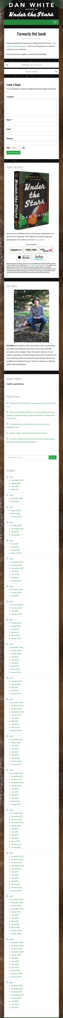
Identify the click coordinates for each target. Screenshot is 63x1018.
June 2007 (15, 1004)
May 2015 (14, 687)
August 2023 (16, 510)
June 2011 (15, 832)
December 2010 (17, 856)
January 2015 (16, 694)
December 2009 (17, 899)
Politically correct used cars (32, 65)
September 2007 (17, 995)
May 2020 (14, 578)
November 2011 (17, 816)
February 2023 (16, 517)
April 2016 (15, 666)
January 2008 (16, 977)
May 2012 (14, 795)
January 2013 (16, 764)
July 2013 (14, 746)
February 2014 (16, 730)
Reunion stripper (31, 71)
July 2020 (14, 571)
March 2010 (15, 884)
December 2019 (17, 590)
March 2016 (15, 669)
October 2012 (16, 779)
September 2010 (17, 866)
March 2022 (15, 535)
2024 (11, 495)
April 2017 (15, 632)
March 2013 (15, 758)
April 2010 (15, 881)
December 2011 (17, 813)
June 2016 (15, 660)
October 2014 (16, 709)
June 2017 (15, 629)
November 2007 (17, 989)
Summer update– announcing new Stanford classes (28, 433)
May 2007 (14, 1007)
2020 (11, 559)
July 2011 (14, 829)
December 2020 (17, 562)
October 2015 (16, 681)
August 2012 (16, 786)
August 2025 (16, 483)
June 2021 (15, 544)
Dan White (38, 39)
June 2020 (15, 574)
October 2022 (16, 525)
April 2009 (15, 924)
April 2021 (15, 547)
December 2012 (17, 773)
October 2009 (16, 906)
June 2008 (15, 961)
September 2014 (17, 712)
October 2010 (16, 862)
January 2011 (16, 847)
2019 (11, 586)
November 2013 (17, 739)
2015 (11, 678)
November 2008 (17, 946)
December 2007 (17, 986)
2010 (11, 853)
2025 (11, 477)
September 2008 (17, 952)
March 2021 (15, 550)
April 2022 (15, 532)
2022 (11, 522)
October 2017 (16, 623)
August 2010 (16, 869)
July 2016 (14, 657)
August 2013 (16, 742)
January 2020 (16, 581)
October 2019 (16, 593)
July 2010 (14, 872)
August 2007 (16, 998)
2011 (11, 810)
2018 (11, 602)
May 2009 (14, 921)
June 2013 (15, 749)
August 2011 (16, 826)
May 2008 (14, 964)
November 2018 (17, 605)
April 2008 (15, 967)
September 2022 (17, 529)
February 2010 (16, 887)
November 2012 (17, 776)
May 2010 (14, 878)
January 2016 (16, 672)
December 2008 (17, 942)
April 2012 (15, 798)
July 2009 (14, 915)
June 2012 (15, 792)
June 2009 (15, 918)
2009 (11, 896)
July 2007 (14, 1001)
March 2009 (15, 927)
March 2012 (15, 801)
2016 (11, 644)
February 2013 (16, 761)
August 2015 (16, 684)
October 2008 (16, 949)
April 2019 (15, 596)
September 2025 (17, 480)
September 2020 (17, 568)
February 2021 (16, 553)
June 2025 (15, 486)
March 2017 (15, 635)
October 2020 (16, 565)
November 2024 (17, 498)
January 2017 (16, 638)
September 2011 (17, 822)
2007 (11, 983)
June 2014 (15, 718)
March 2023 (15, 513)
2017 (11, 620)
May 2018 (14, 611)
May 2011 (14, 835)
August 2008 (16, 955)
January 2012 (16, 804)
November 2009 (17, 902)
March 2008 (15, 970)
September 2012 (17, 782)
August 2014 (16, 715)
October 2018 (16, 608)
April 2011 (15, 838)
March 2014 (15, 727)
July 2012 (14, 789)
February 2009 (16, 930)
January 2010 (16, 890)
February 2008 (16, 974)
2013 (11, 736)
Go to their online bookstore (37, 265)
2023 (11, 507)
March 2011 (15, 841)
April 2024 (15, 501)
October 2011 (16, 819)
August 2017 (16, 626)
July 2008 (14, 958)
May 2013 (14, 752)
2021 (11, 541)
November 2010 (17, 859)
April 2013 (15, 755)
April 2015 (15, 690)
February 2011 (16, 844)
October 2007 (16, 992)
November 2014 (17, 706)
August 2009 (16, 912)
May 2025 (14, 489)
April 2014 (15, 724)
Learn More (40, 240)
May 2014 (14, 721)
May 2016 (14, 663)
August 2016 (16, 654)
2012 (11, 770)
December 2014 (17, 702)
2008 (11, 939)
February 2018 (16, 614)
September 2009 (17, 909)
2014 (11, 699)
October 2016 (16, 650)
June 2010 (15, 875)
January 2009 (16, 934)
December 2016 (17, 647)
